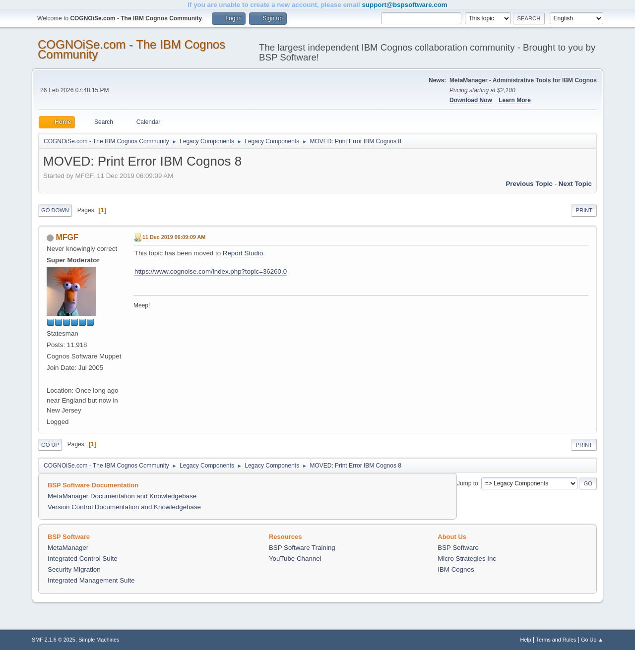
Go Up (50, 445)
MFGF (67, 237)
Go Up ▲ (592, 640)
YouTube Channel (295, 558)
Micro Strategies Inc (467, 558)
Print (583, 210)
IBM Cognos (456, 569)
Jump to (467, 483)
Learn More (515, 100)
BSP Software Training (302, 547)
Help (525, 640)
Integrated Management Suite (91, 580)
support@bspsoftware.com (404, 4)
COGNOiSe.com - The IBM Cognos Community (131, 49)
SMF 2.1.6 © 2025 (53, 640)
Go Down (55, 210)
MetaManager (68, 547)
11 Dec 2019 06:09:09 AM (173, 237)
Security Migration (74, 569)
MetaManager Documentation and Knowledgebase (122, 496)
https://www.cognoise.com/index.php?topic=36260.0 (210, 271)
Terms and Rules (556, 640)
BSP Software (458, 547)
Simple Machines (98, 640)
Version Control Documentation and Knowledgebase (124, 507)
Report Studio (243, 253)
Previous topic (529, 183)
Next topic (575, 183)
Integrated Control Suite (83, 558)
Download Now (470, 100)
